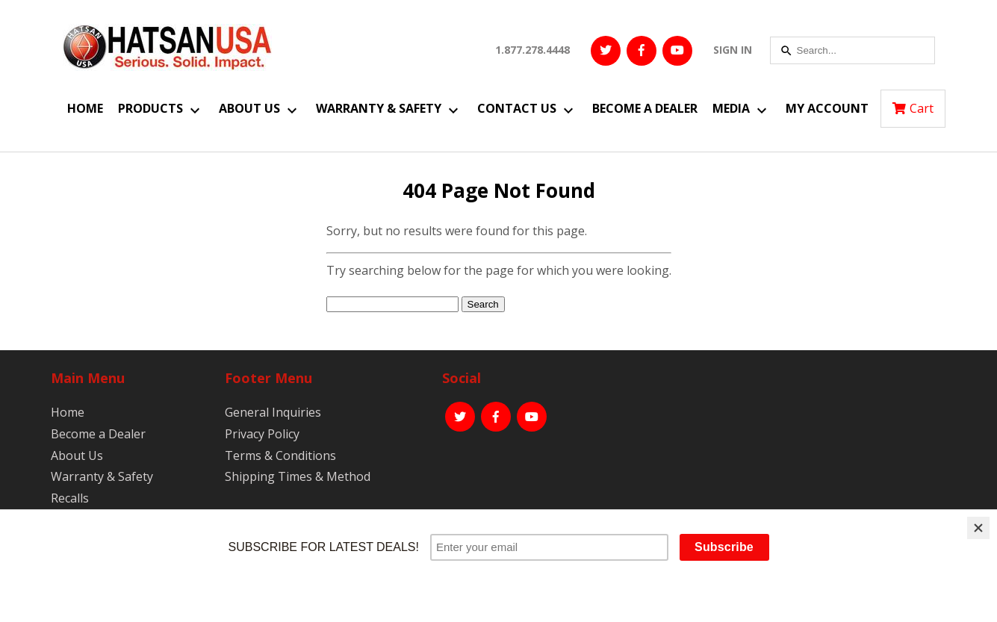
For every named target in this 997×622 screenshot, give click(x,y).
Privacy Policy (262, 434)
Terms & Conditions (280, 455)
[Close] (978, 528)
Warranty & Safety (378, 108)
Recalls (70, 498)
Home (85, 108)
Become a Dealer (645, 108)
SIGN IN (732, 50)
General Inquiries (273, 412)
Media (731, 108)
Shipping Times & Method (297, 476)
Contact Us (516, 108)
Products (150, 108)
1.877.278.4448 (532, 50)
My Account (827, 108)
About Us (249, 108)
